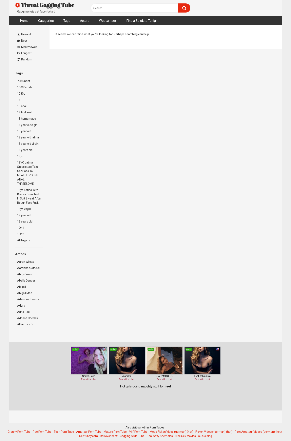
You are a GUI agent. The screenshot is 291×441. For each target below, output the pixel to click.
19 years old (25, 221)
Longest (24, 53)
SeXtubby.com (88, 436)
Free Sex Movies (185, 436)
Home (24, 21)
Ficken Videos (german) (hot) (213, 431)
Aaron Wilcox (25, 261)
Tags (66, 21)
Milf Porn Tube (138, 431)
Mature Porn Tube (115, 431)
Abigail (21, 286)
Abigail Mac (24, 293)
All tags (23, 240)
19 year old (24, 215)
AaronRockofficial (28, 268)
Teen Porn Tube (64, 431)
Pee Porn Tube (42, 431)
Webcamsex (108, 21)
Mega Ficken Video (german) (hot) (171, 431)
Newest (24, 34)
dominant (23, 81)
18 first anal (24, 112)
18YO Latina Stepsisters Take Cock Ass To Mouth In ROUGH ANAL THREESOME (28, 173)
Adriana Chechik (27, 318)
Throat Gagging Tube (44, 5)
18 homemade (26, 118)
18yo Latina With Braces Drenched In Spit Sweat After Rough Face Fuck (29, 196)
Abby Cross (24, 274)
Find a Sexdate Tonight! (142, 21)
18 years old (25, 150)
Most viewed (27, 47)
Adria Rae (23, 311)
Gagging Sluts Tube (132, 436)
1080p (21, 93)
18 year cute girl (27, 125)
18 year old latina (28, 137)
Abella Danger (26, 280)
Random (24, 59)
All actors (25, 324)
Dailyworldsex (109, 436)
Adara (21, 305)
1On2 (20, 234)
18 (18, 99)
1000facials (24, 87)
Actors (84, 21)
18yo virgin (24, 209)
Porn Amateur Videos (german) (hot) (258, 431)
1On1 (20, 227)
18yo (20, 156)
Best (22, 40)
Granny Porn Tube (19, 431)
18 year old (24, 131)
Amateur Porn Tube (88, 431)
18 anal (21, 106)
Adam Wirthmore (28, 299)
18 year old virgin (28, 143)
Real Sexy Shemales (160, 436)
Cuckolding (205, 436)
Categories (46, 21)
